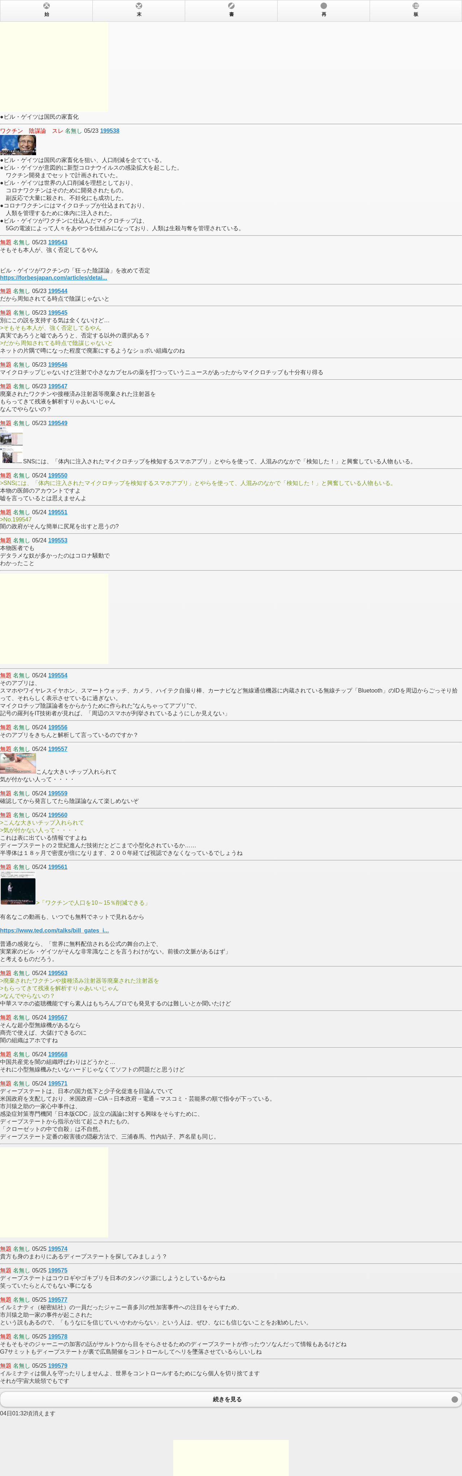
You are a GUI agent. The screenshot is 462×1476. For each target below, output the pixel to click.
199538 (109, 131)
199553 (57, 540)
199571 (57, 1083)
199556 (57, 727)
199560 (57, 815)
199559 (57, 793)
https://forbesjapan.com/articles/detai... (53, 278)
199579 (57, 1366)
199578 (57, 1336)
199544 (57, 291)
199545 (57, 313)
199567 (57, 1017)
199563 (57, 973)
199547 (57, 386)
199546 (57, 365)
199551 (57, 512)
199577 (57, 1300)
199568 (57, 1054)
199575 (57, 1270)
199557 (57, 749)
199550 (57, 475)
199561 (57, 867)
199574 (57, 1249)
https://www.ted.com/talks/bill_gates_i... (54, 930)
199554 (57, 675)
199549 (57, 423)
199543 (57, 242)
